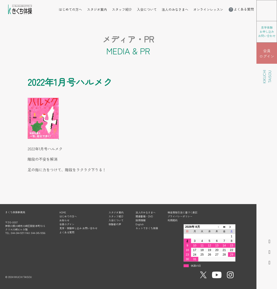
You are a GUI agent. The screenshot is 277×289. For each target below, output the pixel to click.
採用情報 (141, 220)
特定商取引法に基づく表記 (182, 212)
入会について (147, 9)
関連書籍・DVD (144, 216)
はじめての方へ (70, 9)
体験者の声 (115, 224)
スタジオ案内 (97, 9)
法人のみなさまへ (175, 9)
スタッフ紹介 (122, 9)
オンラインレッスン (208, 9)
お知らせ (64, 220)
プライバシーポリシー (180, 216)
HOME (62, 212)
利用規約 (173, 220)
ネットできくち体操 (147, 228)
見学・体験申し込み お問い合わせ (78, 228)
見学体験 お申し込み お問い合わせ (267, 31)
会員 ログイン (266, 53)
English (140, 224)
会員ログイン (66, 224)
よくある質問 (241, 9)
